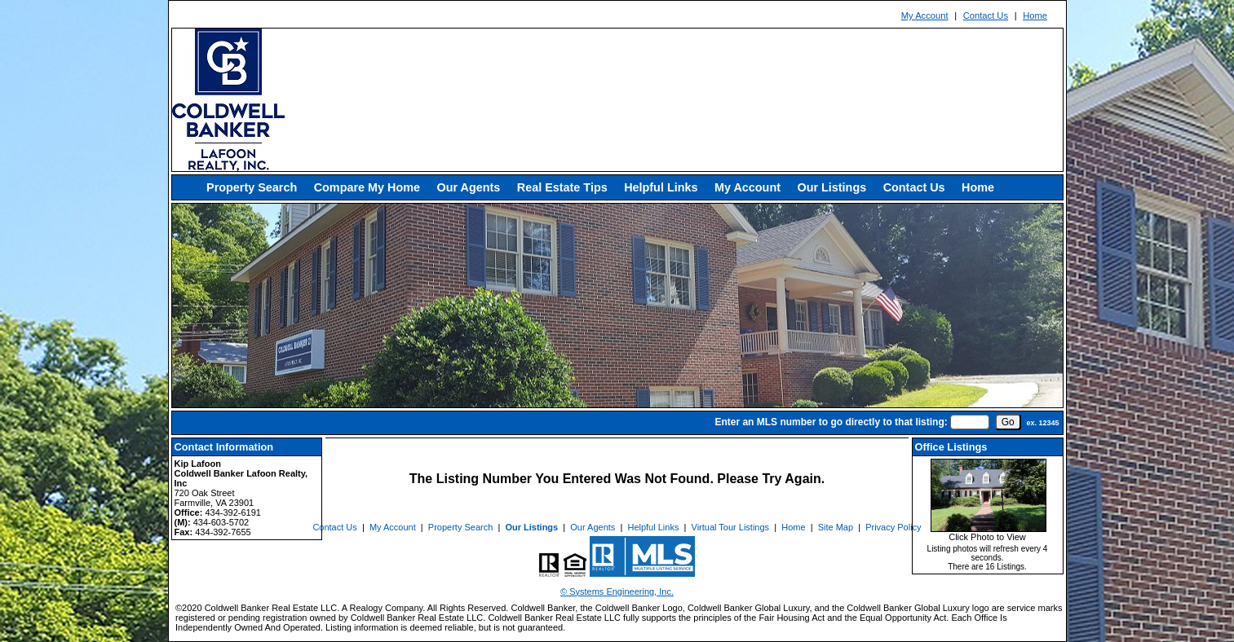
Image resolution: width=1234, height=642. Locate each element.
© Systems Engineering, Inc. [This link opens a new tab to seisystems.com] (617, 591)
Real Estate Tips (562, 187)
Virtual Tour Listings (731, 527)
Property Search (251, 187)
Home (1035, 15)
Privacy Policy (893, 527)
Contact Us (985, 15)
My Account (925, 15)
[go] (1008, 422)
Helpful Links (660, 187)
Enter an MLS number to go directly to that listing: (830, 422)
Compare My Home (367, 187)
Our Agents (468, 187)
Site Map (835, 527)
